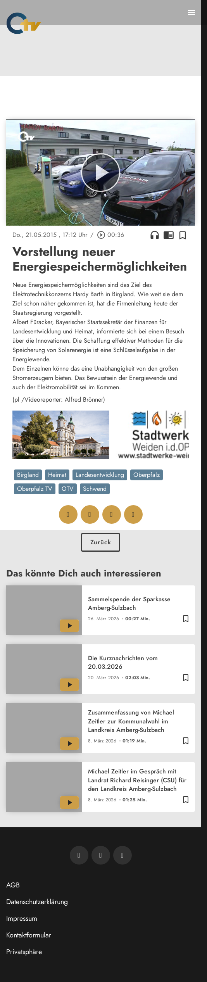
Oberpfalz (146, 474)
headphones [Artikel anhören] (154, 235)
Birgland (28, 474)
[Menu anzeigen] (191, 12)
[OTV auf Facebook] (100, 855)
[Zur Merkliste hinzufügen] (182, 235)
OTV (68, 488)
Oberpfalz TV (34, 488)
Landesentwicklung (100, 474)
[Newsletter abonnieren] (79, 855)
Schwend (95, 488)
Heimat (57, 474)
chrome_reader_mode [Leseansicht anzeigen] (168, 235)
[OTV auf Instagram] (122, 855)
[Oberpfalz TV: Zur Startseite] (23, 23)
